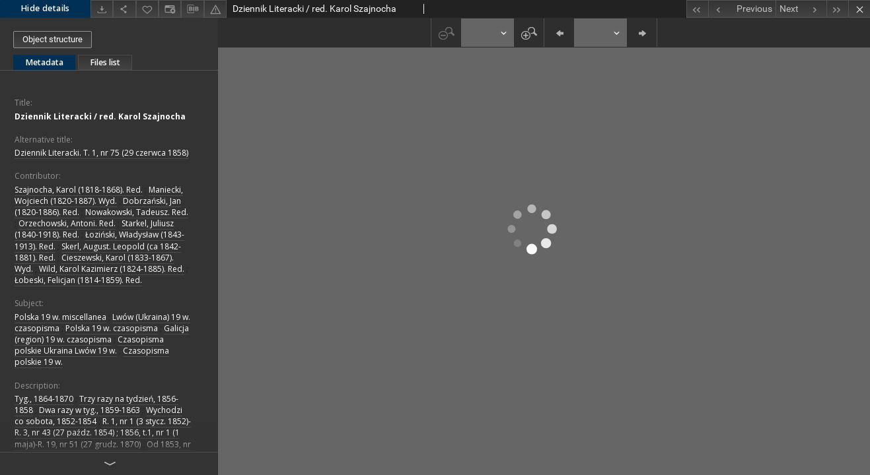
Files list (105, 62)
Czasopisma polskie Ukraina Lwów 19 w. (89, 345)
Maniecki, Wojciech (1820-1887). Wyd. (99, 195)
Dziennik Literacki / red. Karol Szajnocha (100, 116)
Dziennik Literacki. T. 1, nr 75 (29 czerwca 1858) (101, 152)
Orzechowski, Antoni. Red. (67, 223)
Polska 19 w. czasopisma (111, 328)
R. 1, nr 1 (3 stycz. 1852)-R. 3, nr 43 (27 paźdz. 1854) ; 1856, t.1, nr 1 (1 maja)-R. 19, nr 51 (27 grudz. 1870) (103, 432)
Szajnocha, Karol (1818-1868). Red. (79, 189)
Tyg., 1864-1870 (44, 398)
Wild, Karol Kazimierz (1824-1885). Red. (111, 268)
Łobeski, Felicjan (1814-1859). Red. (78, 280)
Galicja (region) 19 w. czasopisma (102, 334)
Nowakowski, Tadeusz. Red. (136, 212)
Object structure (52, 39)
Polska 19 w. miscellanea (60, 317)
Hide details (45, 8)
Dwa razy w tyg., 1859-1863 (89, 410)
